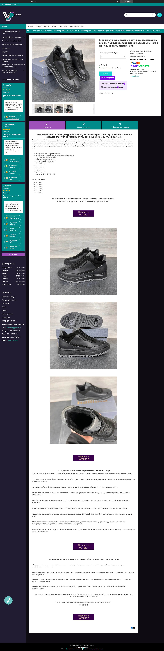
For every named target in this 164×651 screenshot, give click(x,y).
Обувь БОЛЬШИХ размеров (12, 44)
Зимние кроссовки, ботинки (12, 55)
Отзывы (54, 26)
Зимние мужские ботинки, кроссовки (66, 31)
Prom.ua (91, 645)
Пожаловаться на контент (74, 649)
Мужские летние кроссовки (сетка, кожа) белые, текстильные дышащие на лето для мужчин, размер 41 (13, 105)
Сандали (5, 52)
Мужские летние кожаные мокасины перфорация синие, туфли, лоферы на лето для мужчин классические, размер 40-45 (13, 147)
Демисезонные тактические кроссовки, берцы (12, 66)
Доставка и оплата (76, 26)
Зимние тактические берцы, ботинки (12, 60)
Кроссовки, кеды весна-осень (11, 32)
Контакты (63, 26)
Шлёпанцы (6, 48)
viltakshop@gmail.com (13, 328)
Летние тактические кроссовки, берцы (9, 71)
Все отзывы (13, 254)
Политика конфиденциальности (93, 649)
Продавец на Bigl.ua (82, 647)
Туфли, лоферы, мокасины (11, 37)
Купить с (107, 78)
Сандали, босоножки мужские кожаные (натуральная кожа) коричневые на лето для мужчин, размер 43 (13, 206)
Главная (30, 26)
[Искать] (153, 15)
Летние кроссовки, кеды (11, 41)
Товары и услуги (41, 26)
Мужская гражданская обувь (42, 31)
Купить (105, 73)
